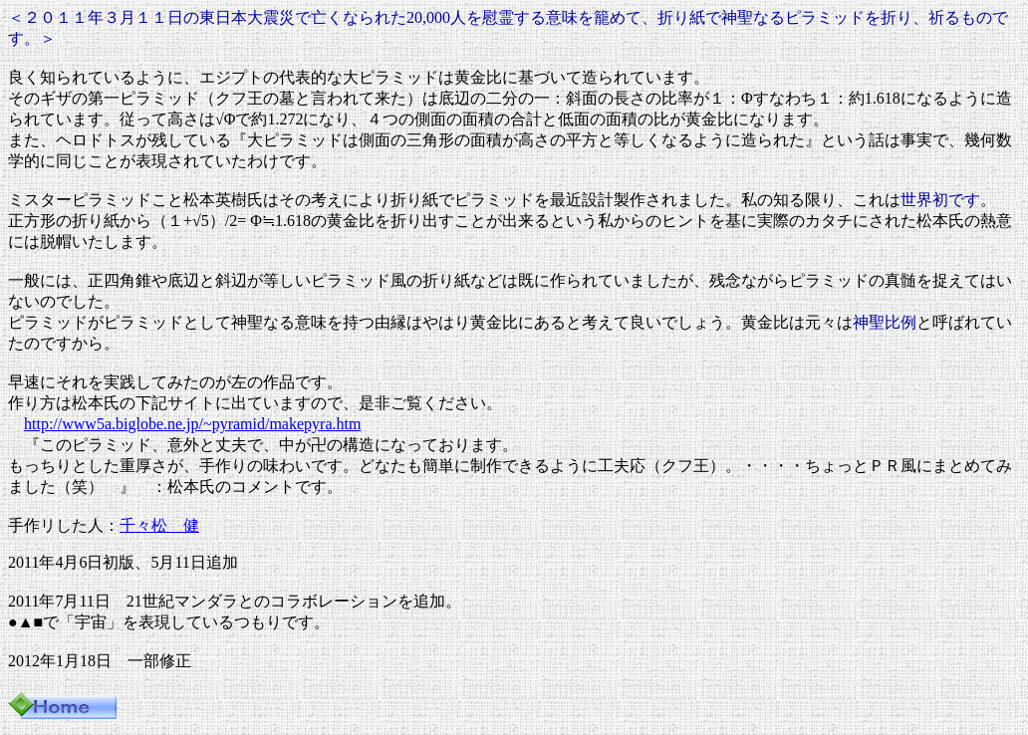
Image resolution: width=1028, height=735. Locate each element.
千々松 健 (159, 525)
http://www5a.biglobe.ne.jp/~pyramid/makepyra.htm (192, 423)
